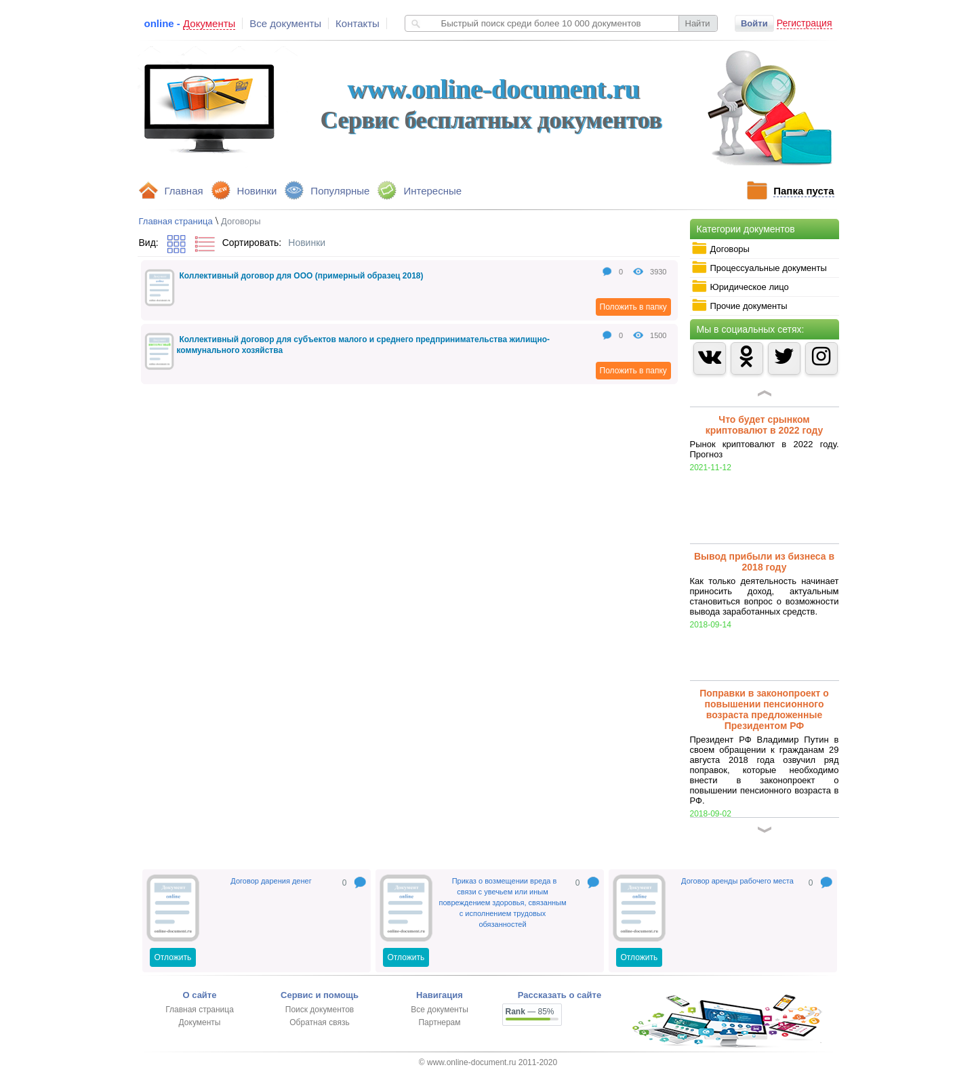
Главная (184, 190)
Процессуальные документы (759, 268)
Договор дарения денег (270, 881)
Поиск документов (319, 1009)
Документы (200, 1022)
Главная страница (176, 221)
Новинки (257, 190)
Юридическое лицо (740, 286)
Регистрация (804, 23)
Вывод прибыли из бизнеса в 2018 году (764, 562)
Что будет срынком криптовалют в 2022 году (765, 425)
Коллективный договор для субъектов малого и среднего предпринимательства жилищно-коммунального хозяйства (363, 345)
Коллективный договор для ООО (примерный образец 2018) (302, 276)
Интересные (432, 190)
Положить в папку (633, 307)
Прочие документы (739, 305)
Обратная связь (319, 1022)
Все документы (285, 23)
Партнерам (439, 1022)
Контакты (358, 23)
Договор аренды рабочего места (737, 881)
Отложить (173, 957)
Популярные (339, 190)
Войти (754, 23)
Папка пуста (803, 190)
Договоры (720, 249)
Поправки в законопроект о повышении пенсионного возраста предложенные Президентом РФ (764, 709)
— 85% (530, 1011)
